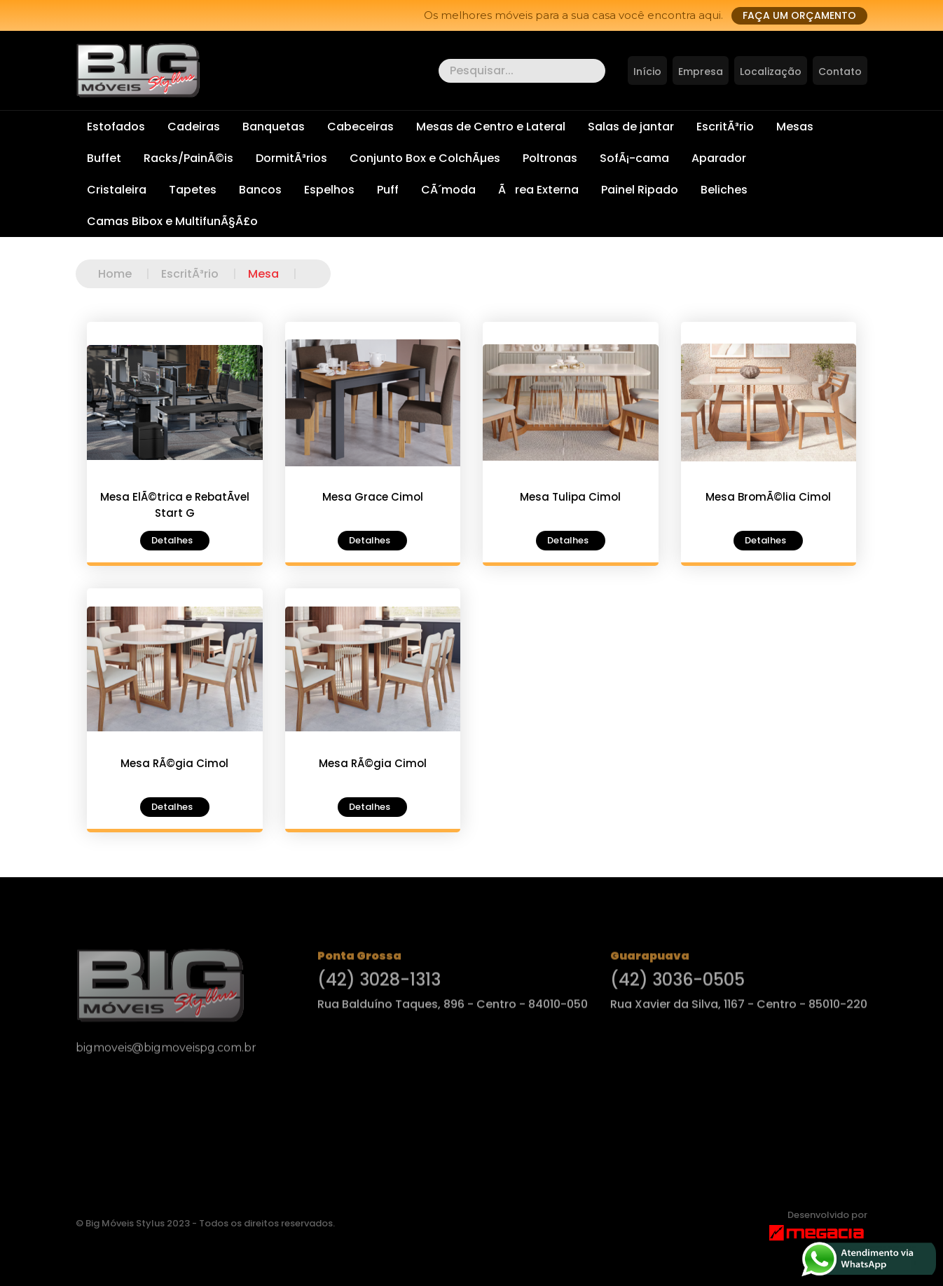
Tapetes (192, 190)
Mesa (278, 274)
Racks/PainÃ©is (188, 158)
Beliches (724, 190)
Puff (388, 190)
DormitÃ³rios (291, 158)
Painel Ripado (639, 190)
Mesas (794, 127)
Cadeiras (193, 127)
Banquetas (273, 127)
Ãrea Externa (538, 190)
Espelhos (329, 190)
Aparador (718, 158)
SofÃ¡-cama (634, 158)
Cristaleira (116, 190)
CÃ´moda (448, 190)
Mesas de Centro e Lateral (490, 127)
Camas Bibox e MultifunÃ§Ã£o (172, 221)
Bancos (260, 190)
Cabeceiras (360, 127)
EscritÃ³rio (725, 127)
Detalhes (172, 540)
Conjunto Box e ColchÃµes (425, 158)
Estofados (116, 127)
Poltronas (550, 158)
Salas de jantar (631, 127)
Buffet (104, 158)
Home (129, 274)
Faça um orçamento (799, 15)
